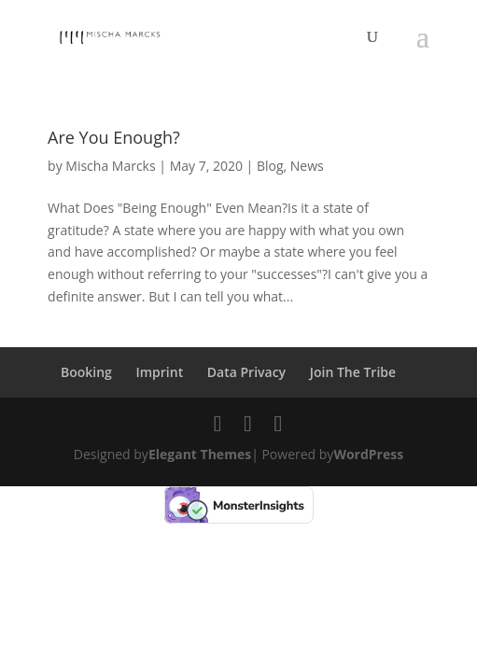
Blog (270, 166)
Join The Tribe (353, 372)
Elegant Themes (199, 454)
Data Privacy (246, 372)
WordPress (368, 454)
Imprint (159, 372)
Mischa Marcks (110, 166)
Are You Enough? (114, 137)
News (307, 166)
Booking (86, 372)
